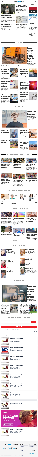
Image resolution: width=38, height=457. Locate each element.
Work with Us (31, 446)
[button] (36, 194)
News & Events (32, 447)
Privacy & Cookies (23, 451)
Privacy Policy (21, 455)
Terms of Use (22, 450)
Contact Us (22, 449)
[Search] (36, 1)
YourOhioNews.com (10, 455)
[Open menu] (2, 1)
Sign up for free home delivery (33, 8)
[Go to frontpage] (19, 1)
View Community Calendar (33, 15)
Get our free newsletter (33, 12)
